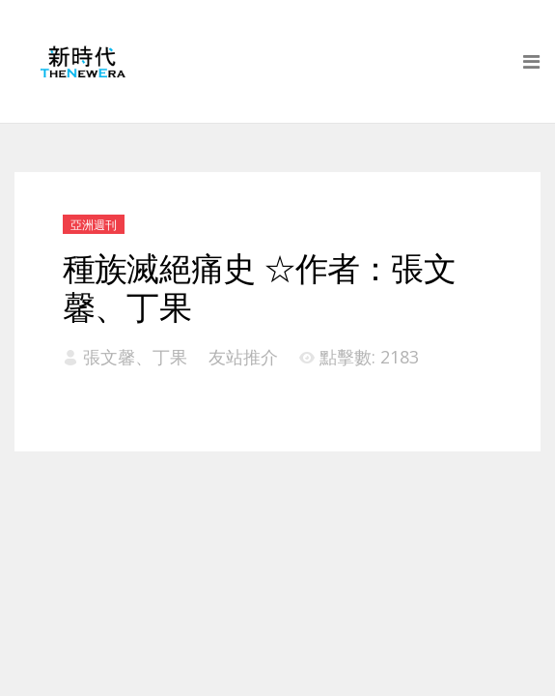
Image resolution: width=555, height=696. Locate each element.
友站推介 (243, 356)
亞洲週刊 (93, 225)
